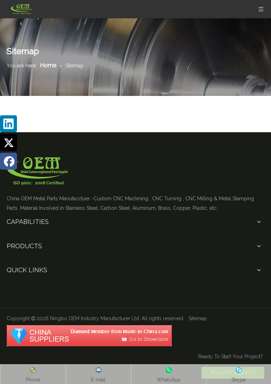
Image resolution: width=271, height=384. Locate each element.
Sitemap (197, 318)
